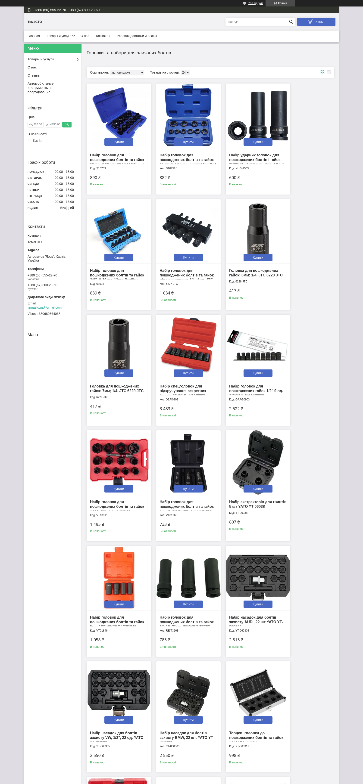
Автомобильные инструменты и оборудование (40, 87)
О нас (85, 36)
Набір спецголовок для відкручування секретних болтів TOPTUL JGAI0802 (302, 262)
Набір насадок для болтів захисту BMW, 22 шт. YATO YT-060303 (114, 590)
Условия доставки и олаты (137, 36)
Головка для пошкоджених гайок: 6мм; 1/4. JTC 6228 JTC (177, 262)
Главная (34, 36)
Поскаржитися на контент (170, 779)
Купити (115, 135)
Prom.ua (203, 775)
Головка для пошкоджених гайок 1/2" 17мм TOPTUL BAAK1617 (240, 699)
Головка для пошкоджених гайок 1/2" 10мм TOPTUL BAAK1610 (303, 699)
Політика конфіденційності (206, 779)
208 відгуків (255, 3)
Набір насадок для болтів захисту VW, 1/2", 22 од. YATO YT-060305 (303, 480)
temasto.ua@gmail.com (45, 307)
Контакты (103, 36)
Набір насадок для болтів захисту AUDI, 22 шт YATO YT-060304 (240, 480)
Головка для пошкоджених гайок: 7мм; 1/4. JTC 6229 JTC (240, 262)
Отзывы (34, 75)
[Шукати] (291, 22)
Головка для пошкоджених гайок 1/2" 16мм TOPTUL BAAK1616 (177, 699)
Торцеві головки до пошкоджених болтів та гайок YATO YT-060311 (174, 590)
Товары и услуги (59, 36)
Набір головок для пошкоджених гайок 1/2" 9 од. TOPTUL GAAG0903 (113, 371)
